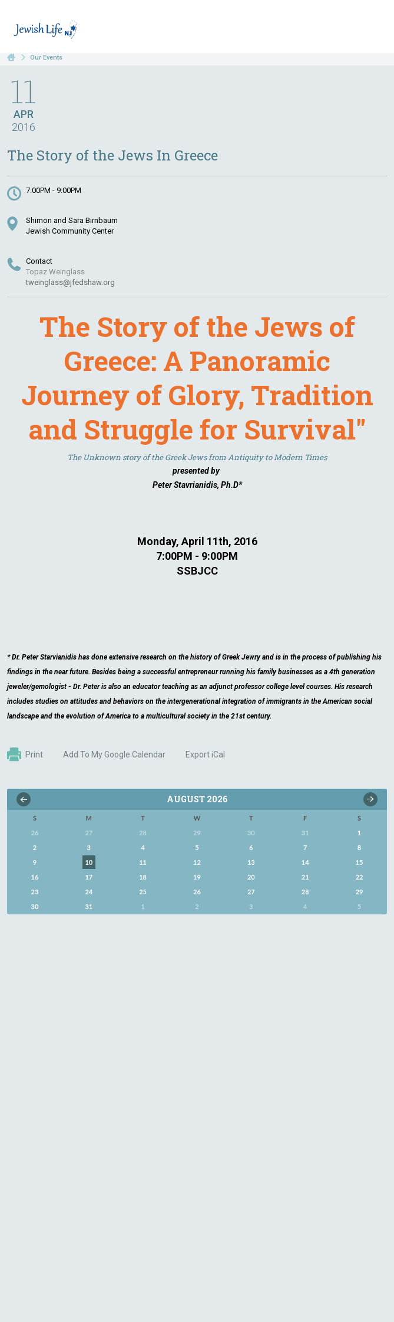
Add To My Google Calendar (114, 754)
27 (251, 891)
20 (251, 877)
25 (143, 891)
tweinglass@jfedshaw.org (70, 282)
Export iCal (205, 754)
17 (88, 877)
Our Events (46, 57)
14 (305, 862)
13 (251, 862)
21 (305, 877)
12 (197, 862)
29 (359, 891)
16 (35, 877)
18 (143, 877)
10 (88, 862)
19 (197, 877)
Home (11, 57)
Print (25, 754)
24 (88, 891)
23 (35, 891)
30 (35, 906)
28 (305, 891)
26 (197, 891)
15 (359, 862)
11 (143, 862)
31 (88, 906)
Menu (373, 28)
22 (359, 877)
